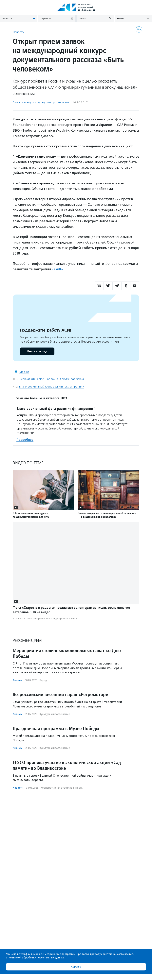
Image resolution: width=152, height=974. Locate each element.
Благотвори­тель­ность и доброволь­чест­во (52, 618)
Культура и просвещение (53, 102)
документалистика (72, 379)
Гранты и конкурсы (24, 102)
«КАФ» (57, 269)
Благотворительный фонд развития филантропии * (51, 386)
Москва (24, 372)
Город (43, 680)
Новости (18, 32)
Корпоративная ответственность (62, 787)
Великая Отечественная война (39, 379)
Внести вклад (37, 351)
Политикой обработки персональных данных (36, 957)
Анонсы (17, 680)
